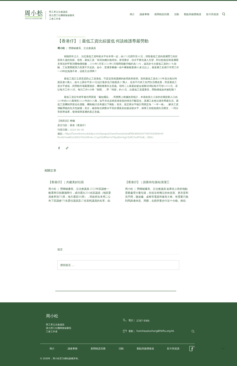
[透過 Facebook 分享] (59, 148)
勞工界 (49, 324)
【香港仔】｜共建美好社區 (66, 182)
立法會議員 (58, 324)
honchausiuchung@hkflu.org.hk (155, 331)
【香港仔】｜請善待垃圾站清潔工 (147, 182)
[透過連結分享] (67, 148)
